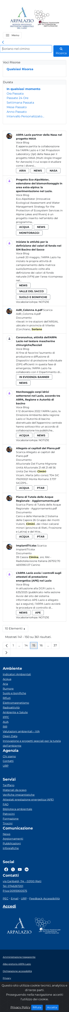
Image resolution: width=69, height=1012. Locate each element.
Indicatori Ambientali (17, 674)
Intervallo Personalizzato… (25, 116)
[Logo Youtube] (19, 869)
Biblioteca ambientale (17, 809)
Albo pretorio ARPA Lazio (17, 964)
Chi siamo (9, 756)
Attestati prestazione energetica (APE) (28, 799)
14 (27, 646)
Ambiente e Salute (15, 712)
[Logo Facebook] (6, 869)
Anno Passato (17, 111)
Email (14, 898)
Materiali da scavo (14, 790)
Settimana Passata (20, 102)
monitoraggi (29, 232)
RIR (5, 726)
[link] (3, 42)
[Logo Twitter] (13, 869)
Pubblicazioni (12, 843)
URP (5, 765)
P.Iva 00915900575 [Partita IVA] (15, 890)
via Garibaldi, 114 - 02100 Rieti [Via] (22, 881)
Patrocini (9, 814)
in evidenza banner (34, 377)
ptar (40, 488)
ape (38, 612)
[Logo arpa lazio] (22, 18)
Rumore (8, 688)
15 (35, 646)
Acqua (7, 679)
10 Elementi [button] (16, 629)
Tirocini (8, 823)
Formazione (11, 818)
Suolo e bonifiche (14, 693)
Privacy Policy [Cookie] (20, 1007)
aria (22, 170)
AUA (5, 722)
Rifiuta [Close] (38, 1007)
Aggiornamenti (13, 838)
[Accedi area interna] (9, 907)
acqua (24, 227)
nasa (53, 170)
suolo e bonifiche (33, 297)
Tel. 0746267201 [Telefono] (13, 886)
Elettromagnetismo (16, 702)
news (38, 170)
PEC (5, 898)
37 (56, 646)
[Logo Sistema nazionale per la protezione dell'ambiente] (46, 18)
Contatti (8, 761)
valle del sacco (31, 291)
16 (42, 646)
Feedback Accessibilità (44, 898)
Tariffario (8, 785)
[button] (12, 35)
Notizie (44, 302)
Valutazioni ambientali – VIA (21, 731)
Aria (5, 684)
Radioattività (11, 707)
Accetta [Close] (53, 1007)
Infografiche (11, 848)
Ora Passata (15, 93)
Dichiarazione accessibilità (17, 971)
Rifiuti (7, 698)
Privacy (7, 978)
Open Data (10, 736)
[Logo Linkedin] (26, 869)
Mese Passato (17, 107)
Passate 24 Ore (18, 98)
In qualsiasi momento (23, 89)
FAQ (5, 804)
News (6, 834)
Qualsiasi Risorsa (20, 69)
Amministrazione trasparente (19, 957)
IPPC (6, 717)
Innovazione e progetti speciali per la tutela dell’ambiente (32, 743)
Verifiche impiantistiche (19, 794)
